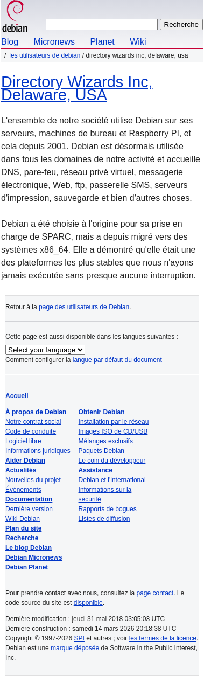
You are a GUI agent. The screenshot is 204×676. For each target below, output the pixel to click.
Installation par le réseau (114, 422)
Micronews (53, 41)
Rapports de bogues (108, 509)
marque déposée (75, 648)
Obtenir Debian (102, 412)
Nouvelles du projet (33, 480)
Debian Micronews (33, 557)
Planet (102, 41)
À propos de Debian (35, 412)
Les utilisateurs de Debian (44, 55)
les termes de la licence (162, 638)
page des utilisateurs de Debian (84, 307)
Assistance (95, 470)
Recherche (21, 538)
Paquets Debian (101, 451)
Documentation (28, 499)
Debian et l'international (112, 480)
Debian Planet (26, 567)
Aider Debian (25, 460)
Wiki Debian (22, 518)
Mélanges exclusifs (106, 441)
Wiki (138, 41)
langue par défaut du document (117, 360)
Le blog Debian (28, 548)
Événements (23, 489)
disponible (88, 603)
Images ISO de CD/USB (113, 431)
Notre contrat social (33, 422)
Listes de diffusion (104, 518)
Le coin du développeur (112, 460)
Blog (9, 41)
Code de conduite (30, 431)
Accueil (17, 396)
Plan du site (23, 528)
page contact (154, 593)
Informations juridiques (38, 451)
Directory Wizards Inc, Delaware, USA (77, 88)
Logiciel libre (23, 441)
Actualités (20, 470)
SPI (79, 638)
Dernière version (29, 509)
